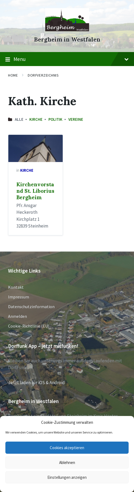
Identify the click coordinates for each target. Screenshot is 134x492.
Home (13, 75)
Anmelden (17, 316)
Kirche (36, 119)
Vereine (75, 119)
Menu (67, 59)
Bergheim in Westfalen (67, 39)
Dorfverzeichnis (43, 75)
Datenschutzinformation (31, 306)
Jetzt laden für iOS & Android (36, 383)
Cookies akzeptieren (67, 447)
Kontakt (16, 287)
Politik (55, 119)
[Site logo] (67, 30)
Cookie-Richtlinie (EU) (28, 326)
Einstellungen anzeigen (67, 477)
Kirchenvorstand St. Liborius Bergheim (35, 191)
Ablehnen (67, 462)
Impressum (18, 297)
